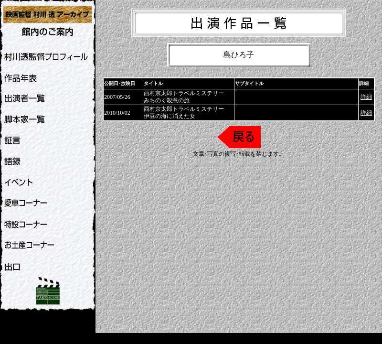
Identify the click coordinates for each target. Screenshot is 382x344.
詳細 (366, 97)
